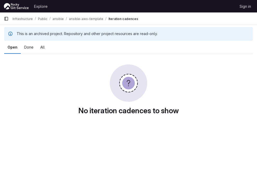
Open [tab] (12, 47)
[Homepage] (16, 6)
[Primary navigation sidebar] (6, 19)
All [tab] (42, 47)
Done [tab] (29, 47)
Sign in (245, 6)
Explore (41, 6)
